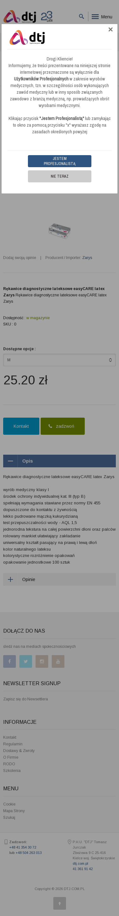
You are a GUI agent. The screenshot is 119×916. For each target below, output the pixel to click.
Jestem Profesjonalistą (60, 161)
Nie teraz (60, 176)
